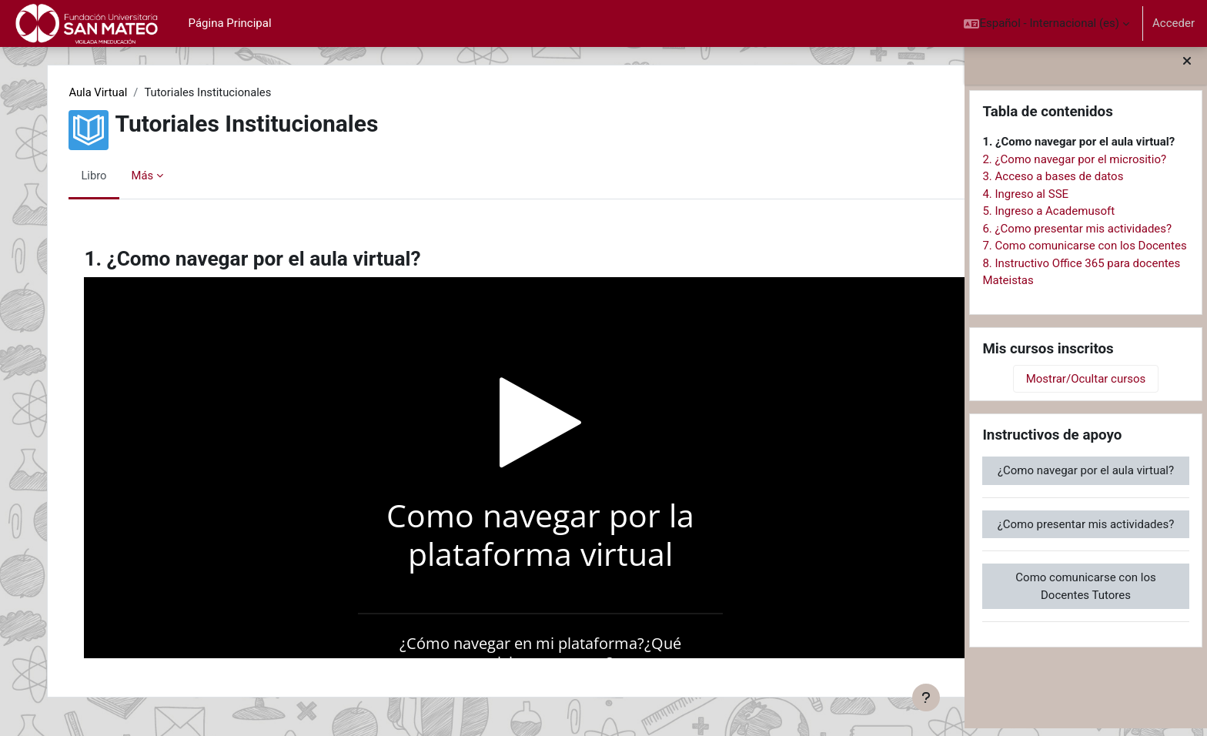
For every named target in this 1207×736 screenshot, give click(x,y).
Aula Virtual (111, 92)
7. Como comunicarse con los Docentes (1084, 253)
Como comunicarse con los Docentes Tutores (1085, 594)
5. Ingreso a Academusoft (1048, 219)
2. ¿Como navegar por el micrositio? (1074, 166)
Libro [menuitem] (107, 175)
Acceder (1173, 23)
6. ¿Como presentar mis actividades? (1077, 236)
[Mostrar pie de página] (926, 697)
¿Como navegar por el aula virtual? (1086, 478)
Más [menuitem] (155, 175)
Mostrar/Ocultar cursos (1086, 386)
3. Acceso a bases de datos (1052, 184)
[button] (1046, 23)
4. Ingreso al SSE (1025, 201)
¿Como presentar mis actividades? (1086, 531)
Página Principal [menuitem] (230, 23)
